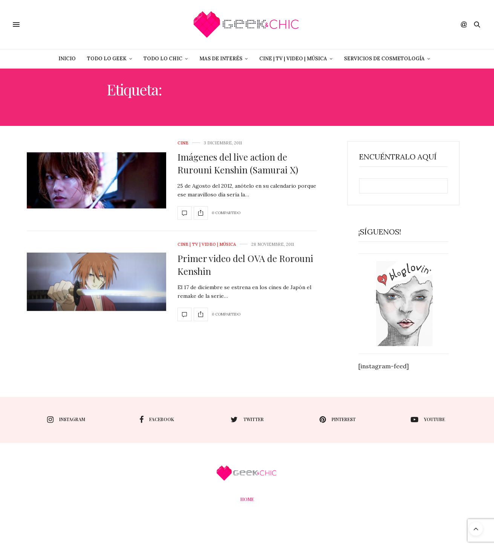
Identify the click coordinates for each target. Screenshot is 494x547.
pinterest (338, 419)
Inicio (67, 58)
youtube (428, 419)
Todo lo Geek (107, 58)
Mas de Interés (220, 58)
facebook (156, 419)
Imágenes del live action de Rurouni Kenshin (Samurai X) (237, 163)
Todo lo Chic (163, 58)
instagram (66, 419)
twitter (247, 419)
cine (182, 143)
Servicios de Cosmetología (384, 58)
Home (247, 499)
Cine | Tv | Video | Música (293, 58)
